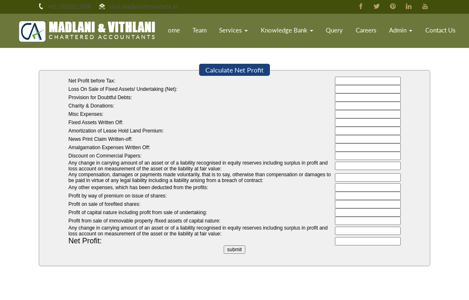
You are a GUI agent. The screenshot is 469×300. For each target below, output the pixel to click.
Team (215, 31)
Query (339, 31)
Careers (370, 31)
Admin (405, 31)
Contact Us (442, 31)
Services (248, 31)
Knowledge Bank (296, 31)
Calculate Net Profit (234, 70)
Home (187, 31)
